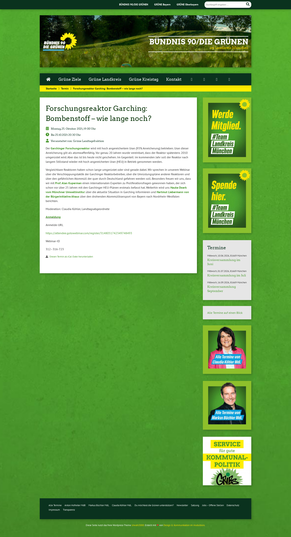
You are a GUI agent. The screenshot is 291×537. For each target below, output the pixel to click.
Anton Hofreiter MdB (75, 505)
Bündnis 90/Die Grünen (198, 41)
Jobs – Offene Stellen (213, 505)
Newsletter (182, 505)
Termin (65, 88)
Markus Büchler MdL (99, 505)
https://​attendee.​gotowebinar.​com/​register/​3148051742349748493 (89, 233)
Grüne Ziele (69, 79)
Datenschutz (233, 505)
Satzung (195, 505)
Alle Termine (55, 505)
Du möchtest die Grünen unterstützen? (154, 505)
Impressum (54, 509)
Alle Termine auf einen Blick (225, 313)
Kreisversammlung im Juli (226, 275)
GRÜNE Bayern (162, 4)
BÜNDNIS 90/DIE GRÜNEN (133, 4)
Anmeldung (53, 217)
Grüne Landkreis (105, 79)
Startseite (51, 88)
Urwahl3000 (138, 525)
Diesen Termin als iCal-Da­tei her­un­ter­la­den (71, 256)
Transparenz (69, 509)
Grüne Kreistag (143, 79)
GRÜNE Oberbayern (187, 4)
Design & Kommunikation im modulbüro (184, 525)
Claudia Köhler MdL (122, 505)
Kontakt (174, 79)
